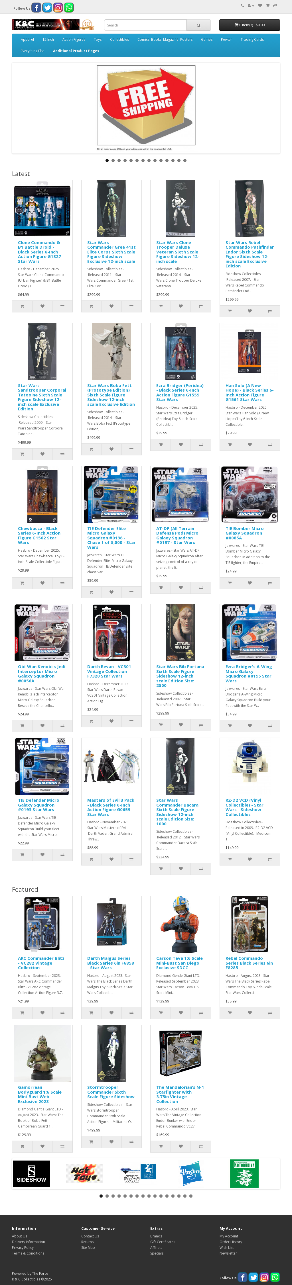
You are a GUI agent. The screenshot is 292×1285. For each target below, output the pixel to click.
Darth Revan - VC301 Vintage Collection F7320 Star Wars (109, 671)
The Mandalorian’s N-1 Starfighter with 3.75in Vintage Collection (180, 1094)
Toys (98, 39)
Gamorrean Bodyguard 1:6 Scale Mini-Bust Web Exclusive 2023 (40, 1094)
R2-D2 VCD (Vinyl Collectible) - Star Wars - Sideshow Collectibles (244, 807)
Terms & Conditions (28, 1253)
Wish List (227, 1247)
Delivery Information (28, 1241)
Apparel (27, 39)
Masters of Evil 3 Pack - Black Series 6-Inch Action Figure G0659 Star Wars (110, 807)
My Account (229, 1236)
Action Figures (73, 39)
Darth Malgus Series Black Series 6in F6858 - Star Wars (110, 962)
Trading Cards (252, 39)
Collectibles (119, 39)
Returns (87, 1241)
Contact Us (90, 1236)
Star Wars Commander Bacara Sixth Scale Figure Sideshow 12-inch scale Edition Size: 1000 (177, 811)
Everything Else (32, 50)
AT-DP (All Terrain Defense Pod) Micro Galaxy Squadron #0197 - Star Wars (177, 535)
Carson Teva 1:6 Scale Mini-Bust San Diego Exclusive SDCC (179, 962)
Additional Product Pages (76, 50)
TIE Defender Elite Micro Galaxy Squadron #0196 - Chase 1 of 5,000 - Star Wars (111, 537)
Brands (156, 1236)
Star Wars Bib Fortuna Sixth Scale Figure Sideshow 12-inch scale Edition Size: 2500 (180, 676)
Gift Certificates (162, 1241)
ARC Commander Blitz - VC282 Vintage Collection (41, 962)
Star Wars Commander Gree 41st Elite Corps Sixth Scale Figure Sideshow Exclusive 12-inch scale (111, 252)
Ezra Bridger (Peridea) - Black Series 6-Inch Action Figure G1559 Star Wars (180, 392)
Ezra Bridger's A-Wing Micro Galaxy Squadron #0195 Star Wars (249, 674)
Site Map (88, 1247)
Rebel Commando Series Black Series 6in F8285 (249, 962)
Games (206, 39)
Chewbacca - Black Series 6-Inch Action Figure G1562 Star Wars (39, 535)
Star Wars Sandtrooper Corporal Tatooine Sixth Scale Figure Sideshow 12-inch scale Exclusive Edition (42, 397)
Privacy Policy (23, 1247)
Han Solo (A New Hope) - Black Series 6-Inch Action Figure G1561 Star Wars (250, 392)
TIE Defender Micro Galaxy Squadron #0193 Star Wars (38, 804)
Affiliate (156, 1247)
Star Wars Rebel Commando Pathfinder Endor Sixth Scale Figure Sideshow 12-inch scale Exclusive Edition (250, 254)
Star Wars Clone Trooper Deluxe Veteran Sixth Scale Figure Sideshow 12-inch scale (177, 252)
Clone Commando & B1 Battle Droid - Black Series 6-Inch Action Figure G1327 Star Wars (39, 252)
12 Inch (48, 39)
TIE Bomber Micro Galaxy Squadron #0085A (245, 533)
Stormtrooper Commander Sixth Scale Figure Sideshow (111, 1091)
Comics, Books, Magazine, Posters (164, 39)
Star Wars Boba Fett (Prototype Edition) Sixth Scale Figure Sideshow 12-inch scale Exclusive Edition (111, 394)
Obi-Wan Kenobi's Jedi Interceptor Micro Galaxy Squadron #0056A (41, 674)
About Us (19, 1236)
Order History (231, 1241)
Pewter (226, 39)
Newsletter (228, 1253)
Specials (156, 1253)
